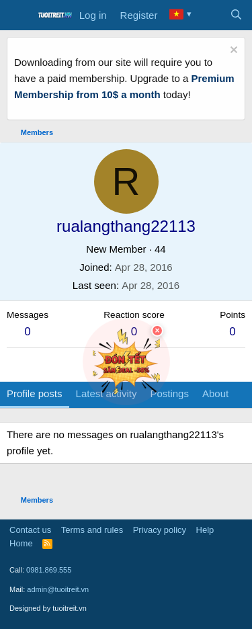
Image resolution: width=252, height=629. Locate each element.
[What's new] (209, 15)
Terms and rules (92, 530)
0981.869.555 (48, 570)
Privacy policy (159, 530)
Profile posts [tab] (34, 393)
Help (205, 530)
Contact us (30, 530)
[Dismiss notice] (232, 51)
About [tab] (215, 393)
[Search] (236, 15)
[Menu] (18, 15)
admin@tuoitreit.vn (58, 589)
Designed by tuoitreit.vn (48, 608)
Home (21, 543)
